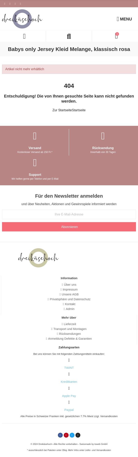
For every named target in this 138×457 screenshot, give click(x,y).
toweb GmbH (100, 444)
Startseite (79, 110)
